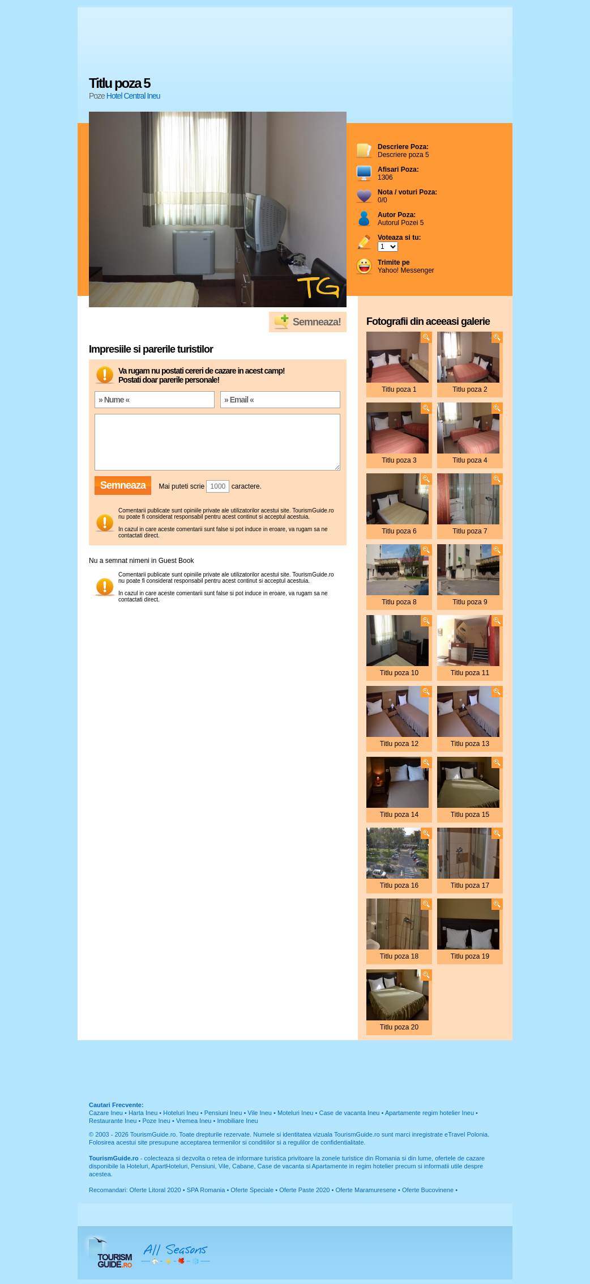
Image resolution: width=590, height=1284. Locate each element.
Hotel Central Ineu (133, 95)
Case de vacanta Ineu (349, 1112)
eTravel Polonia (466, 1134)
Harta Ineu (143, 1112)
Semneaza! (317, 322)
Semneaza (123, 485)
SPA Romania (206, 1189)
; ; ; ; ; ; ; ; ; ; (388, 246)
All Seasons (175, 1252)
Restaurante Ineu (112, 1120)
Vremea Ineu (194, 1120)
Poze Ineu (156, 1120)
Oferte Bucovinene (428, 1189)
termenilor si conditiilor (244, 1142)
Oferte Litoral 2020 (155, 1189)
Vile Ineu (259, 1112)
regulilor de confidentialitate (326, 1142)
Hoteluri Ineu (180, 1112)
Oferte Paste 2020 (304, 1189)
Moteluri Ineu (295, 1112)
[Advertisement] (295, 42)
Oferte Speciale (251, 1189)
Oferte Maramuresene (365, 1189)
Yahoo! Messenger (406, 266)
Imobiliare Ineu (237, 1120)
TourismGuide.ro (153, 1134)
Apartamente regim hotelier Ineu (429, 1112)
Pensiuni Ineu (223, 1112)
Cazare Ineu (106, 1112)
